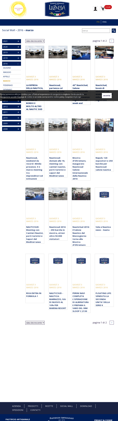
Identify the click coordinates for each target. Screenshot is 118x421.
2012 (5, 106)
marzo (30, 30)
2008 (5, 129)
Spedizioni (17, 410)
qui (79, 97)
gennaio (7, 89)
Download (86, 406)
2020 (5, 46)
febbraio (8, 85)
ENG (104, 21)
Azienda (16, 406)
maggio (7, 72)
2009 (5, 123)
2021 (5, 41)
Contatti (35, 410)
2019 (5, 52)
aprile (6, 76)
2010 (5, 117)
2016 (20, 30)
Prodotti (33, 406)
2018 (5, 58)
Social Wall (8, 30)
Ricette (49, 406)
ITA (98, 21)
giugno (7, 67)
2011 (5, 112)
